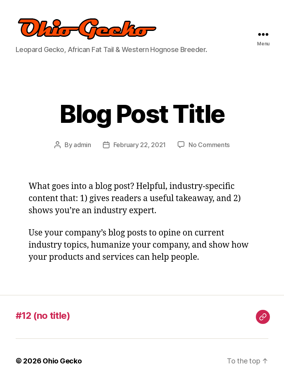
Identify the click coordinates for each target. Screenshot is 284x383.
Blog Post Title (141, 114)
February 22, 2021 (139, 145)
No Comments (209, 145)
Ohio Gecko (62, 361)
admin (82, 145)
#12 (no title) (43, 315)
